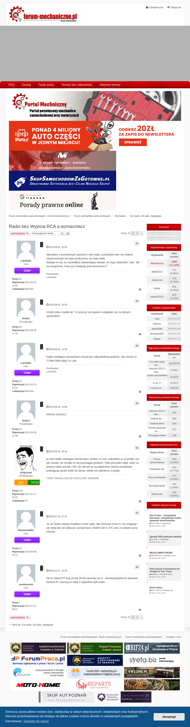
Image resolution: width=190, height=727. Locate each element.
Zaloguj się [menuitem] (174, 7)
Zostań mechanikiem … (157, 377)
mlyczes (157, 323)
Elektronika (157, 494)
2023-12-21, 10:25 (56, 570)
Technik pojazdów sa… (157, 429)
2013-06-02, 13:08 (56, 406)
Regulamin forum (169, 555)
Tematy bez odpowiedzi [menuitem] (76, 84)
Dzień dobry (156, 587)
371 (174, 295)
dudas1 (26, 318)
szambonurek (26, 584)
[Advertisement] (95, 53)
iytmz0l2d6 (157, 328)
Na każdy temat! (157, 485)
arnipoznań (26, 472)
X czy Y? (157, 383)
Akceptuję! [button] (169, 716)
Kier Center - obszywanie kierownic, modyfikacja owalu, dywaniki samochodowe (165, 518)
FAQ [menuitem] (11, 84)
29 (20, 279)
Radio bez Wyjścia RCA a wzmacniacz (47, 226)
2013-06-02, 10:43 (56, 304)
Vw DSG (154, 539)
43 (20, 327)
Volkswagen (164, 539)
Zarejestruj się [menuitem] (154, 7)
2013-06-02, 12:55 (56, 349)
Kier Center (155, 523)
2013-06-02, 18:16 (56, 451)
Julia (157, 318)
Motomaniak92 (26, 530)
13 (20, 548)
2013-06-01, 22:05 (56, 247)
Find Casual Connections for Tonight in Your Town (165, 570)
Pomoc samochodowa (157, 461)
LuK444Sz (26, 261)
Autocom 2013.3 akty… (157, 370)
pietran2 (154, 574)
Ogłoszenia (166, 523)
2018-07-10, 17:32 (56, 516)
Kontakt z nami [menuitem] (173, 637)
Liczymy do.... (157, 388)
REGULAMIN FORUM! (161, 552)
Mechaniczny (156, 263)
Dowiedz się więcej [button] (36, 721)
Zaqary (157, 338)
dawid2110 (157, 271)
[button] (133, 233)
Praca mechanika (157, 477)
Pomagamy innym (157, 435)
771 (174, 270)
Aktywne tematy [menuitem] (109, 84)
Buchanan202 (157, 333)
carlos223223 (157, 296)
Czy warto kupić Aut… (157, 363)
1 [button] (137, 233)
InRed (157, 288)
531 (174, 286)
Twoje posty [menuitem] (46, 84)
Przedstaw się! (157, 469)
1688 (174, 261)
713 (21, 490)
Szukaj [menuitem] (26, 84)
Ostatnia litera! (157, 423)
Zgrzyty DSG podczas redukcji (166, 536)
